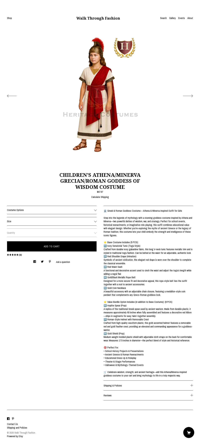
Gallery (172, 18)
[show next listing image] (185, 95)
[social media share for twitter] (42, 261)
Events (181, 18)
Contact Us (12, 424)
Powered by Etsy (15, 436)
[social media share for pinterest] (50, 261)
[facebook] (8, 418)
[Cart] (188, 432)
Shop (9, 18)
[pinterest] (13, 418)
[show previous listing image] (15, 95)
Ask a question (63, 262)
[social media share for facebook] (34, 261)
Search (163, 18)
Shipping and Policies (17, 427)
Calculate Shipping (100, 197)
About (190, 18)
